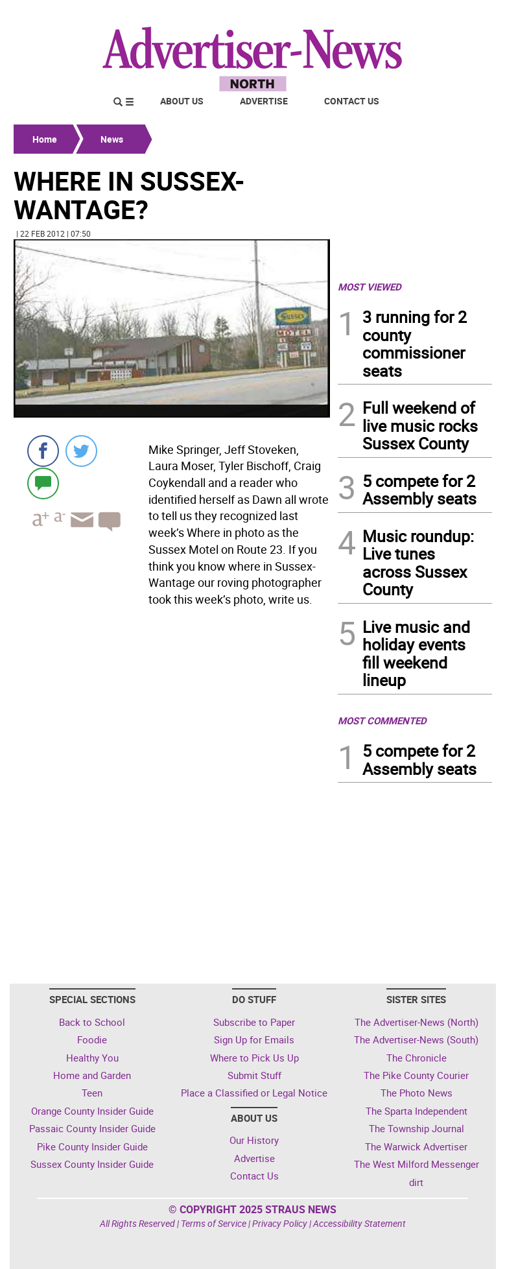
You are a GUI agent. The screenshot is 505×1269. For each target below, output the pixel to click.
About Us (182, 101)
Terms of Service (213, 1223)
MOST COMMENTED (382, 720)
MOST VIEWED (369, 286)
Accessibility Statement (359, 1223)
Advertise (264, 101)
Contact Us (351, 101)
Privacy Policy (279, 1223)
